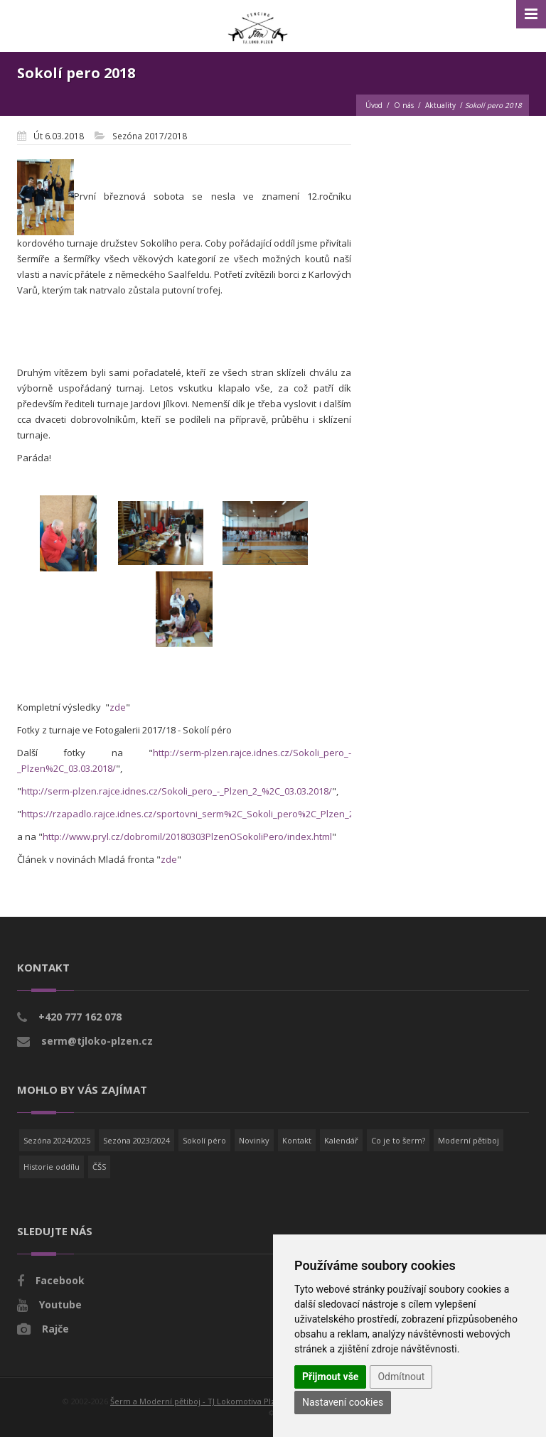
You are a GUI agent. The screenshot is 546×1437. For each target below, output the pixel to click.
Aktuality (440, 105)
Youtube (60, 1304)
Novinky (254, 1140)
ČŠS (99, 1166)
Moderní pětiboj (468, 1140)
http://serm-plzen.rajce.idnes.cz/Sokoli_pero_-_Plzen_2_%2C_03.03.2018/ (176, 791)
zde (117, 707)
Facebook (60, 1280)
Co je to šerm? (398, 1140)
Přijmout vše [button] (330, 1376)
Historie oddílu (51, 1166)
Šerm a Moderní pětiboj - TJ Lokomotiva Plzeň (197, 1401)
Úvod (373, 105)
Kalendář (341, 1140)
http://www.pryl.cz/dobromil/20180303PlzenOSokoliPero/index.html (187, 836)
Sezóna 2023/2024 (136, 1140)
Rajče (55, 1328)
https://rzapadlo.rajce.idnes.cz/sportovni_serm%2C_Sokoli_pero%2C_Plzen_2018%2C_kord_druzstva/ (239, 813)
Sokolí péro (204, 1140)
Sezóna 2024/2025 (56, 1140)
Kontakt (296, 1140)
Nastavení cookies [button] (342, 1402)
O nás (404, 105)
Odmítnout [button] (401, 1376)
